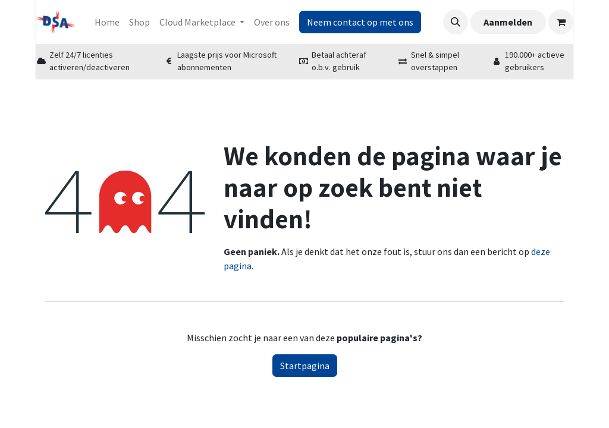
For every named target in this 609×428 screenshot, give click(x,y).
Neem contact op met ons (360, 22)
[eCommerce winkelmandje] (560, 22)
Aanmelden (508, 22)
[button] (455, 22)
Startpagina (304, 366)
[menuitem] (107, 22)
